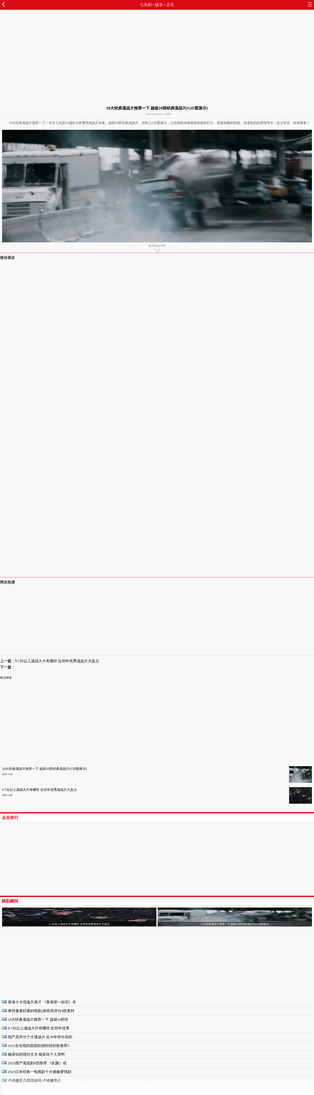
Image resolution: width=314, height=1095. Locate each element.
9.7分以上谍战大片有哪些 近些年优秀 (38, 1028)
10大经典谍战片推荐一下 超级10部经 (38, 1019)
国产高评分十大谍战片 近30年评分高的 (40, 1037)
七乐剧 (146, 4)
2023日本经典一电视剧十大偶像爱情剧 (39, 1072)
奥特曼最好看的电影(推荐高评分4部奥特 (41, 1011)
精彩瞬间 (10, 901)
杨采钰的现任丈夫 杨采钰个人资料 (36, 1054)
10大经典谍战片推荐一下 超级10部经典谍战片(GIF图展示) (44, 769)
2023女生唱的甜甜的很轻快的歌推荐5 (38, 1046)
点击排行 (10, 817)
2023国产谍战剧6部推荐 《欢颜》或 (37, 1063)
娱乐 (159, 4)
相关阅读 (6, 677)
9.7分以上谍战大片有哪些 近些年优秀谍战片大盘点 (57, 661)
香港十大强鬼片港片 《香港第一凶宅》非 (42, 1002)
